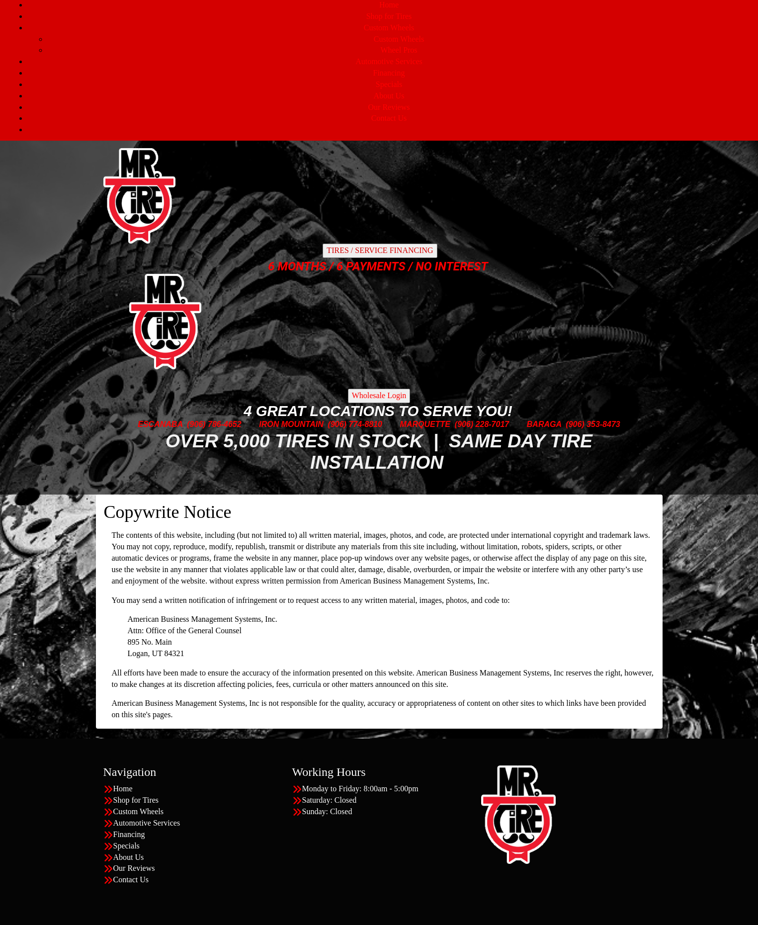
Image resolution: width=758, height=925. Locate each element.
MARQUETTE (425, 424)
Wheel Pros (398, 50)
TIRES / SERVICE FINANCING (380, 250)
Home (389, 4)
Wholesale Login (379, 395)
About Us (389, 95)
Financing (389, 73)
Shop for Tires (389, 16)
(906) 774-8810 (355, 424)
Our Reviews (389, 107)
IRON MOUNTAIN (291, 424)
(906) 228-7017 (482, 424)
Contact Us (389, 118)
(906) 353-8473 (593, 424)
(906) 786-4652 (214, 424)
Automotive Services (388, 61)
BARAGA (544, 424)
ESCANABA (160, 424)
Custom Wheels (389, 27)
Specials (389, 84)
